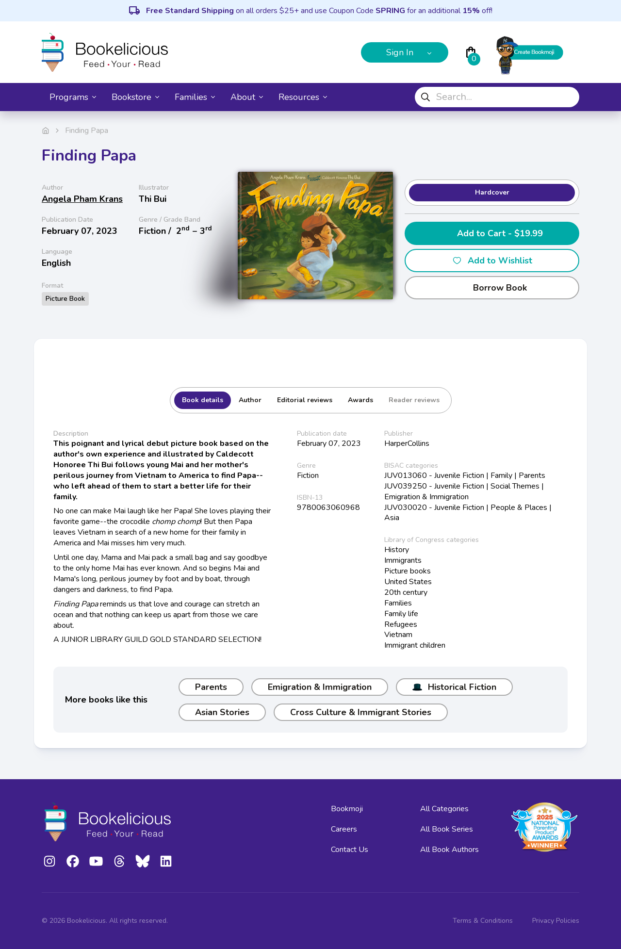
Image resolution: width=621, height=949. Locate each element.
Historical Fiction (454, 687)
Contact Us (349, 849)
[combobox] (497, 97)
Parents (211, 687)
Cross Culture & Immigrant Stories (360, 712)
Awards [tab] (360, 400)
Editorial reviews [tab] (304, 400)
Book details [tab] (202, 400)
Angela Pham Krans (82, 199)
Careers (344, 829)
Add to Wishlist (492, 260)
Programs (72, 97)
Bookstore (135, 97)
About (246, 97)
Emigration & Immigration (320, 687)
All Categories (444, 808)
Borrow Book (492, 288)
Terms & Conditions (483, 920)
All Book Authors (449, 849)
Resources (302, 97)
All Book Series (446, 829)
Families (195, 97)
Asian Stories (222, 712)
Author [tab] (250, 400)
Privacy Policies (555, 920)
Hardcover (492, 192)
